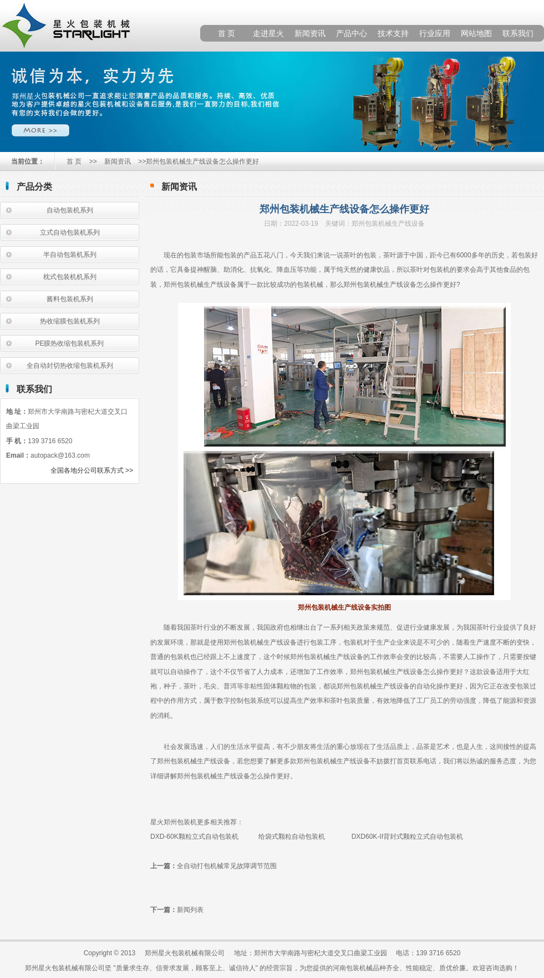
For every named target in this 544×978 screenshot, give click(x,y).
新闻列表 (190, 910)
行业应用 (434, 33)
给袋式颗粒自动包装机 (291, 836)
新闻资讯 (310, 33)
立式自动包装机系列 (70, 232)
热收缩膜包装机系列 (70, 321)
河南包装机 (349, 968)
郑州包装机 (180, 284)
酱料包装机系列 (70, 299)
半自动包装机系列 (69, 255)
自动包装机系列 (70, 210)
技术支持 (393, 33)
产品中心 (351, 33)
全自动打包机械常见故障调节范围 (227, 866)
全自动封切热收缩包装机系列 (70, 365)
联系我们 (517, 33)
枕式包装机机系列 (69, 277)
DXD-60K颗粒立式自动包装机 (197, 836)
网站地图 (476, 33)
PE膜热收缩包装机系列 (69, 343)
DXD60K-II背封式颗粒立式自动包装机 (407, 836)
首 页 (227, 33)
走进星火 (268, 33)
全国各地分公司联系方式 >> (91, 470)
